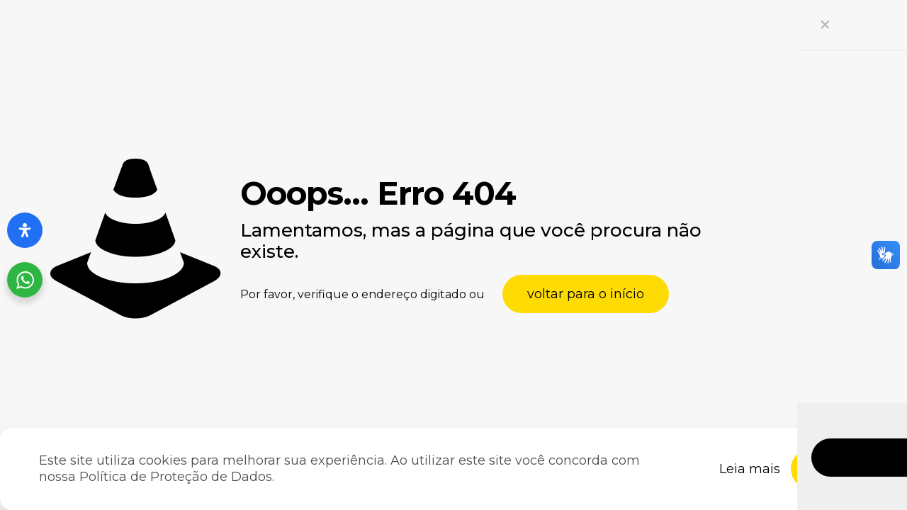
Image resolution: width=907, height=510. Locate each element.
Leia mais (749, 469)
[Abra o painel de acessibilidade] (25, 230)
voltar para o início (585, 294)
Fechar (838, 468)
